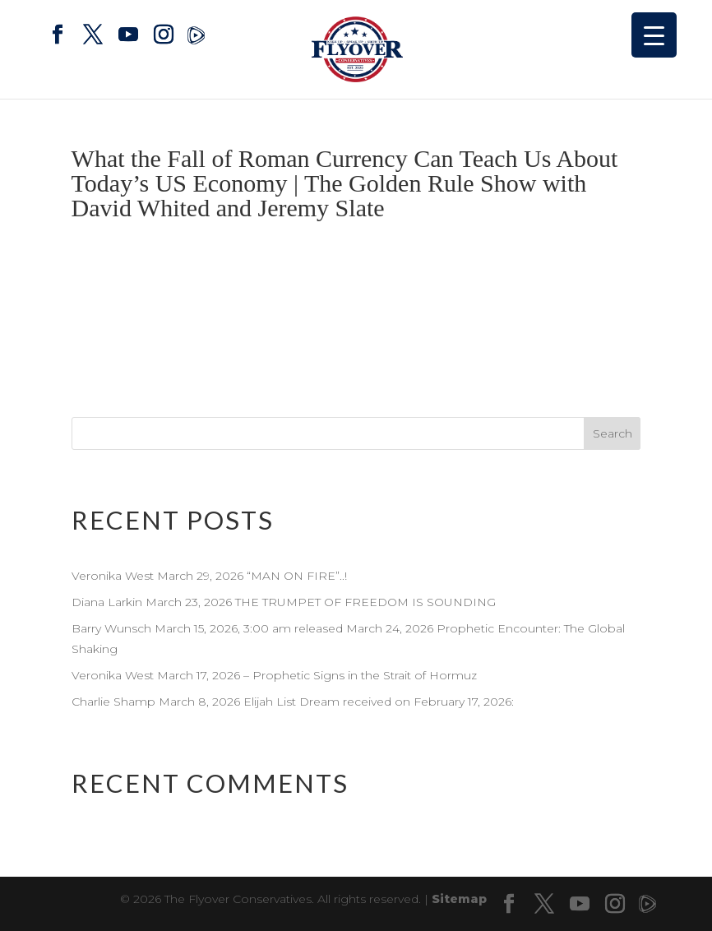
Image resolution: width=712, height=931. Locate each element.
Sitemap (459, 899)
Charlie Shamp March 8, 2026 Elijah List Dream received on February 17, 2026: (293, 701)
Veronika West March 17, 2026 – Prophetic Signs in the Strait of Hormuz (274, 675)
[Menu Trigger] (654, 35)
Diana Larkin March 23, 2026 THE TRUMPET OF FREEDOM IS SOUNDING (284, 602)
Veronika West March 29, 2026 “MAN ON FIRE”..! (211, 575)
